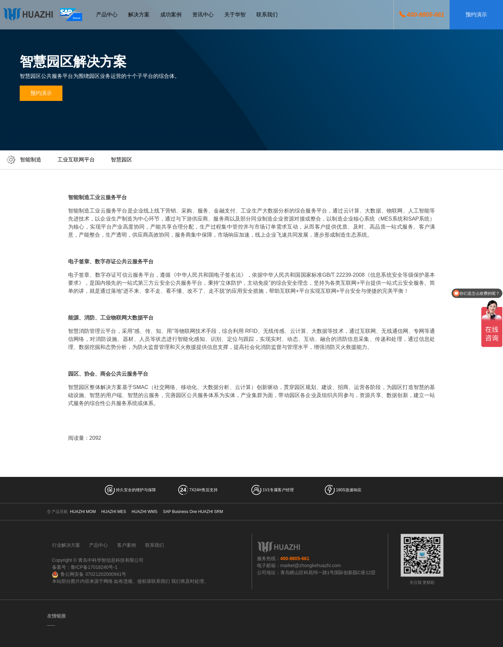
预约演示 (476, 14)
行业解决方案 (66, 545)
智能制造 (30, 159)
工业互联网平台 (76, 159)
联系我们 (154, 545)
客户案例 (126, 545)
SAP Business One (180, 511)
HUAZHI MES (113, 511)
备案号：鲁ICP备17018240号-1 (84, 567)
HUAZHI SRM (210, 511)
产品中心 (98, 545)
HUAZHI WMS (144, 511)
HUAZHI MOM (83, 511)
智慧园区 (121, 159)
